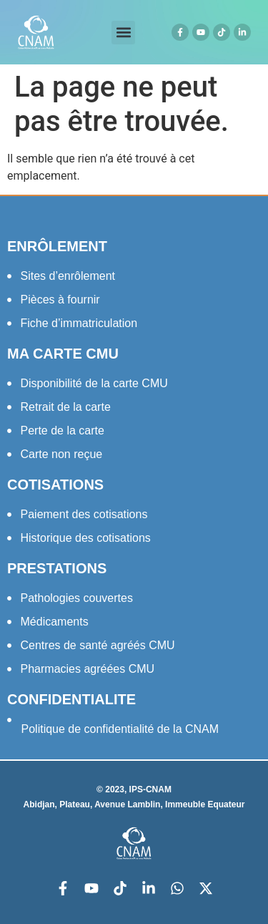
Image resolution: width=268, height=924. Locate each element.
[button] (123, 32)
